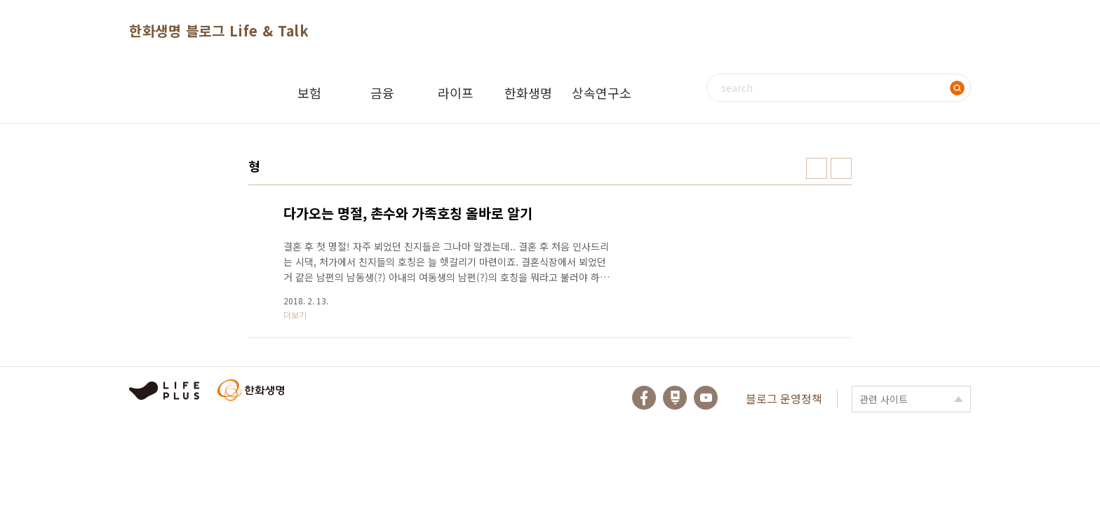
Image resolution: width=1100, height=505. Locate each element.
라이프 (456, 92)
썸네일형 (816, 168)
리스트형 (841, 168)
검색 (957, 87)
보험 (309, 92)
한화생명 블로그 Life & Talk (219, 30)
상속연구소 (601, 92)
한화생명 (528, 92)
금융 (382, 92)
